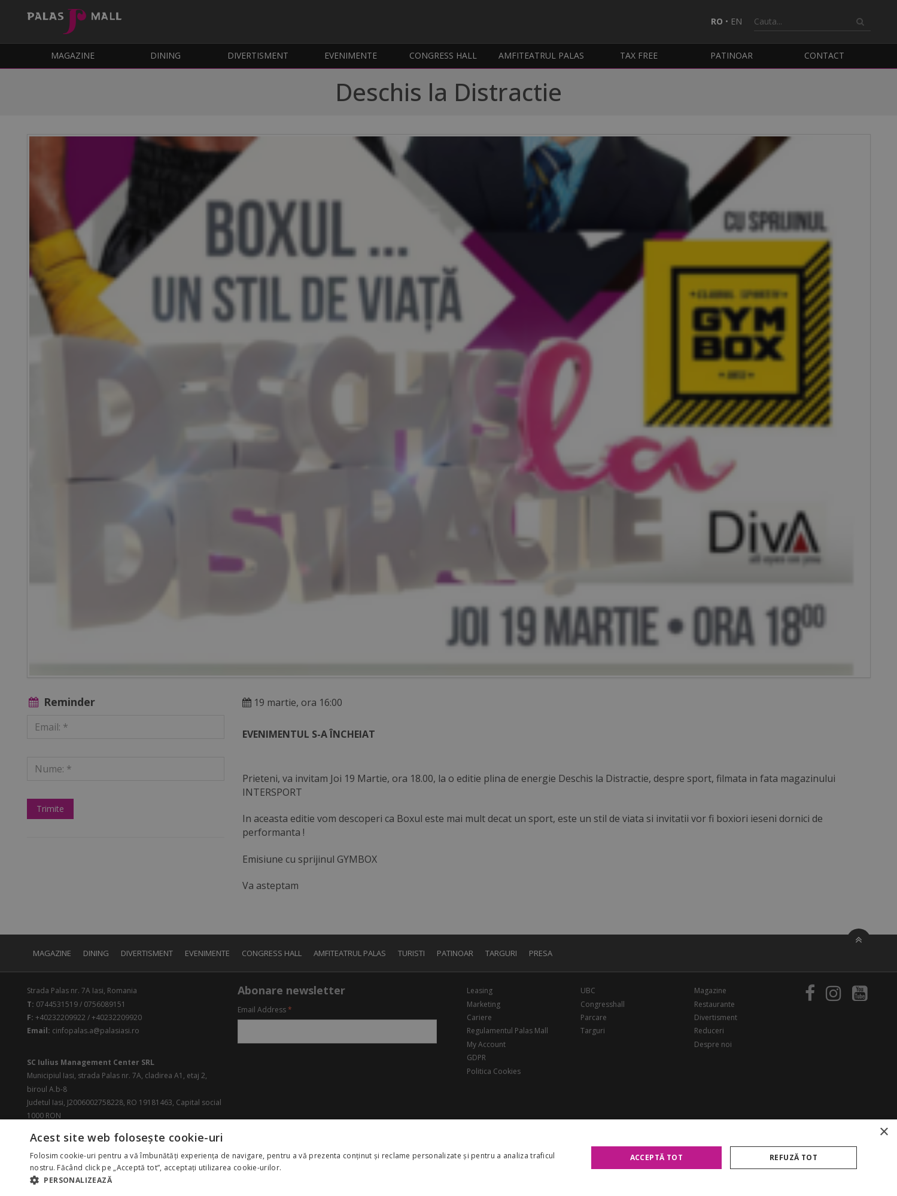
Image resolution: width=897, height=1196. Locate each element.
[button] (300, 1180)
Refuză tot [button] (793, 1157)
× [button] (883, 1132)
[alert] (448, 598)
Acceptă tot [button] (656, 1157)
